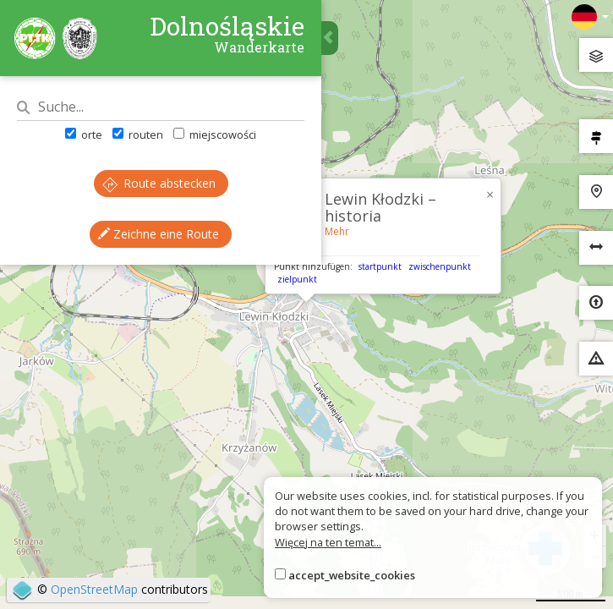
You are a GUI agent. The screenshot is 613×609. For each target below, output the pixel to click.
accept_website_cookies (351, 575)
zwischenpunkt (439, 266)
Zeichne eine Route (158, 234)
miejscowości (214, 134)
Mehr (337, 231)
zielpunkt (297, 279)
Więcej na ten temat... (328, 542)
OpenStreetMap (94, 589)
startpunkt (380, 266)
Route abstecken (159, 183)
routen (137, 134)
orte (83, 134)
